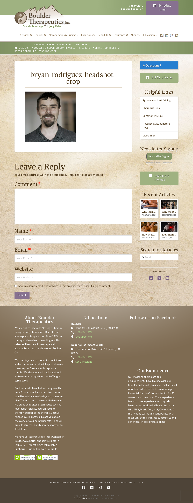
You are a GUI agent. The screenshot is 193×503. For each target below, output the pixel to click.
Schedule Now (162, 7)
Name (23, 231)
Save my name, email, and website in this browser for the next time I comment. (64, 286)
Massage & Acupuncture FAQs (156, 126)
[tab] (159, 65)
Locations (78, 483)
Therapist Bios (151, 108)
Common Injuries (152, 116)
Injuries (66, 483)
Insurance (104, 483)
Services (55, 483)
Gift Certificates (159, 77)
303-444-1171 (84, 332)
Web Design (80, 498)
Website (24, 269)
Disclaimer (148, 135)
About (115, 483)
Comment (28, 184)
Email (23, 250)
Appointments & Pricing (156, 100)
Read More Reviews (159, 178)
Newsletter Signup (159, 156)
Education (126, 483)
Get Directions (84, 337)
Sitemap (138, 483)
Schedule (91, 483)
